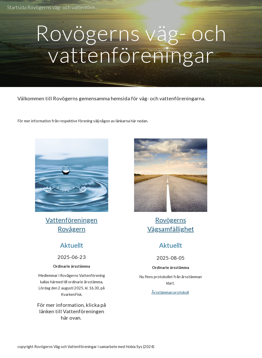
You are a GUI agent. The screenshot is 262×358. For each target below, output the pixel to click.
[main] (131, 44)
